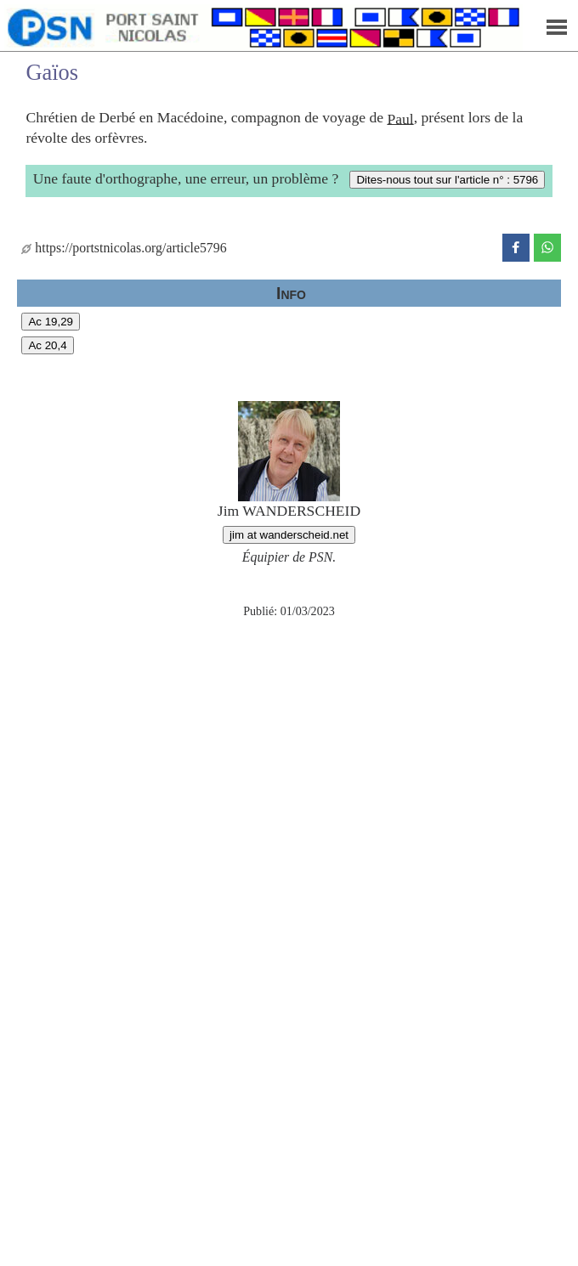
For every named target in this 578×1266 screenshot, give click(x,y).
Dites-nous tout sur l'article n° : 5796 (447, 179)
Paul (400, 118)
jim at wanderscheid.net (289, 534)
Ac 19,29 (50, 321)
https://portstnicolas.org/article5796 (123, 247)
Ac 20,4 (47, 345)
